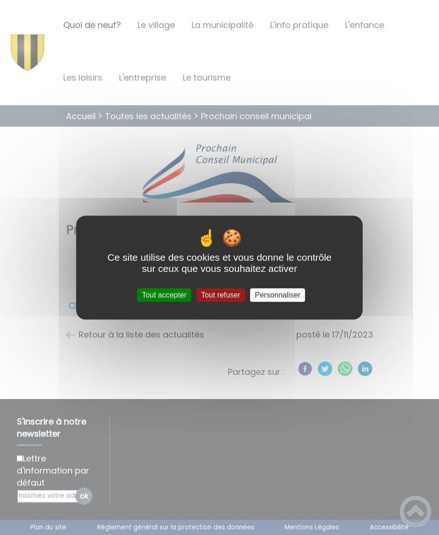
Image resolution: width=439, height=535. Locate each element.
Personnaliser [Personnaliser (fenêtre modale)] (277, 295)
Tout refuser (220, 295)
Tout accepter (164, 295)
